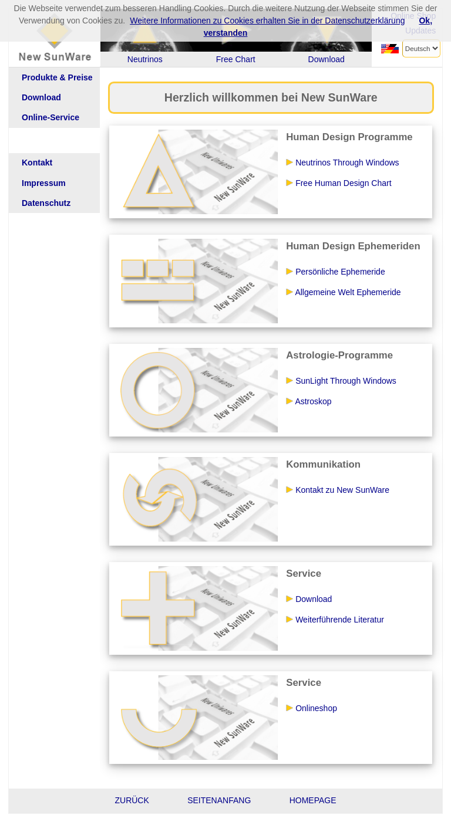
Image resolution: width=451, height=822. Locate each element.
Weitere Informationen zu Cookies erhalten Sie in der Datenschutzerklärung (267, 20)
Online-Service (50, 117)
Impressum (44, 183)
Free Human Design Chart (338, 183)
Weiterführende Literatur (334, 619)
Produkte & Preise (57, 77)
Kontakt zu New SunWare (337, 490)
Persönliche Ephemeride (335, 271)
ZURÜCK (132, 800)
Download (41, 97)
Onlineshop (311, 708)
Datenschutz (46, 203)
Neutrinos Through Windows (342, 162)
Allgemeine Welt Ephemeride (342, 292)
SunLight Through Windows (340, 380)
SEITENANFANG (219, 800)
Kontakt (37, 162)
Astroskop (308, 401)
